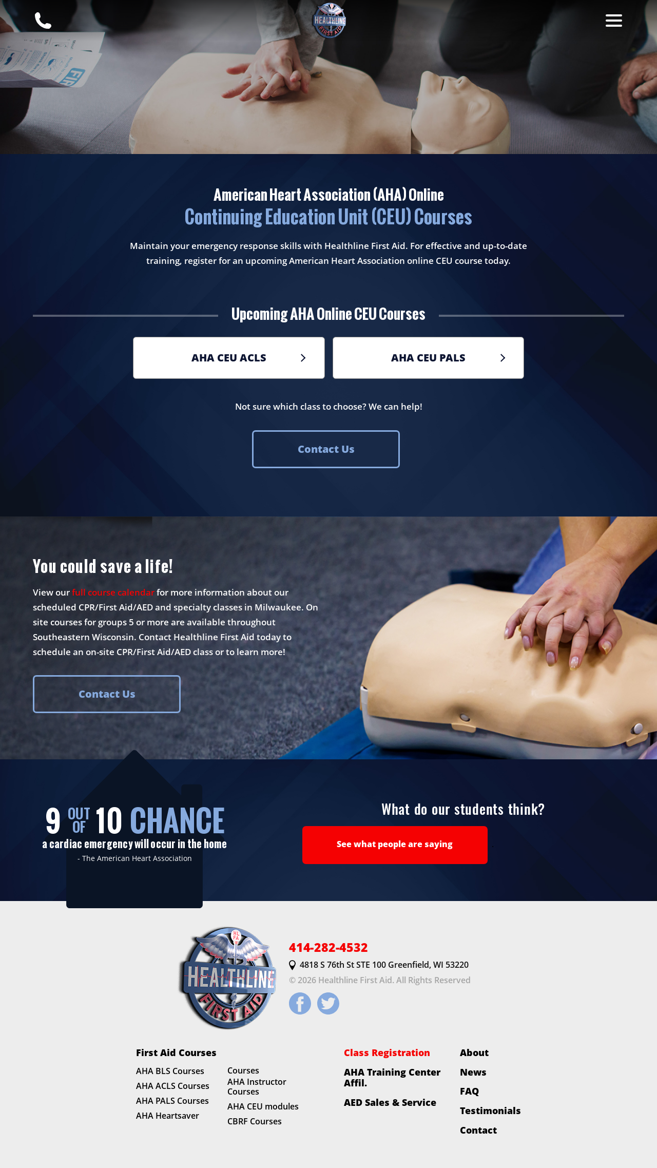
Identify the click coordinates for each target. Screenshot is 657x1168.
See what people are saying (395, 844)
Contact (478, 1130)
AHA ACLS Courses (172, 1086)
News (473, 1072)
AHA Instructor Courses (256, 1087)
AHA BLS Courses (170, 1071)
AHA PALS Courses (172, 1100)
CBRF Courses (254, 1121)
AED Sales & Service (390, 1102)
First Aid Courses (176, 1052)
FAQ (469, 1091)
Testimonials (490, 1110)
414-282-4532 (328, 947)
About (474, 1052)
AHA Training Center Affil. (392, 1077)
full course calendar (113, 592)
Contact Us (326, 449)
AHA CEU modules (263, 1107)
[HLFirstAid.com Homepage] (328, 20)
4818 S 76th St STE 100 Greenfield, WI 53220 (379, 965)
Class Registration (387, 1052)
